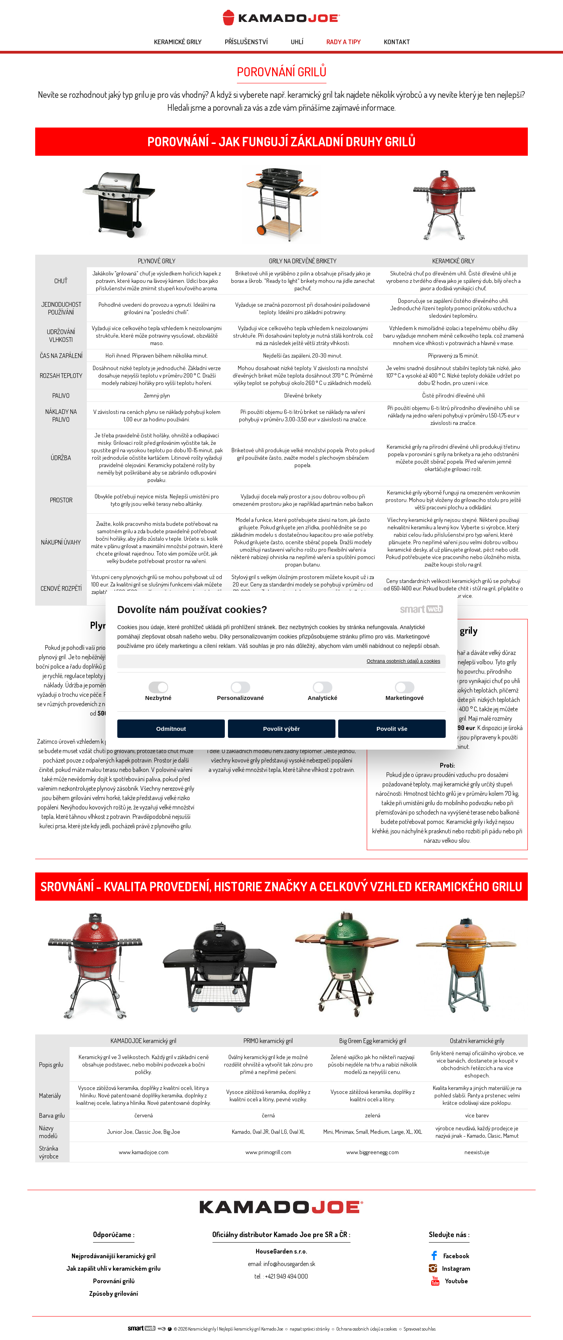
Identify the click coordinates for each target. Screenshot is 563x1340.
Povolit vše (392, 728)
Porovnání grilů (113, 1281)
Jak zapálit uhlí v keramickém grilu (113, 1268)
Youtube (456, 1281)
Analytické (322, 697)
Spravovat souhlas (419, 1329)
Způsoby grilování (113, 1293)
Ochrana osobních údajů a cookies (403, 661)
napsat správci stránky (310, 1329)
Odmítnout (171, 728)
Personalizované (240, 697)
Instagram (456, 1268)
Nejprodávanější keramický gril (114, 1256)
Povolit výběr (281, 728)
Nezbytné (158, 697)
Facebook (456, 1256)
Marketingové (404, 697)
